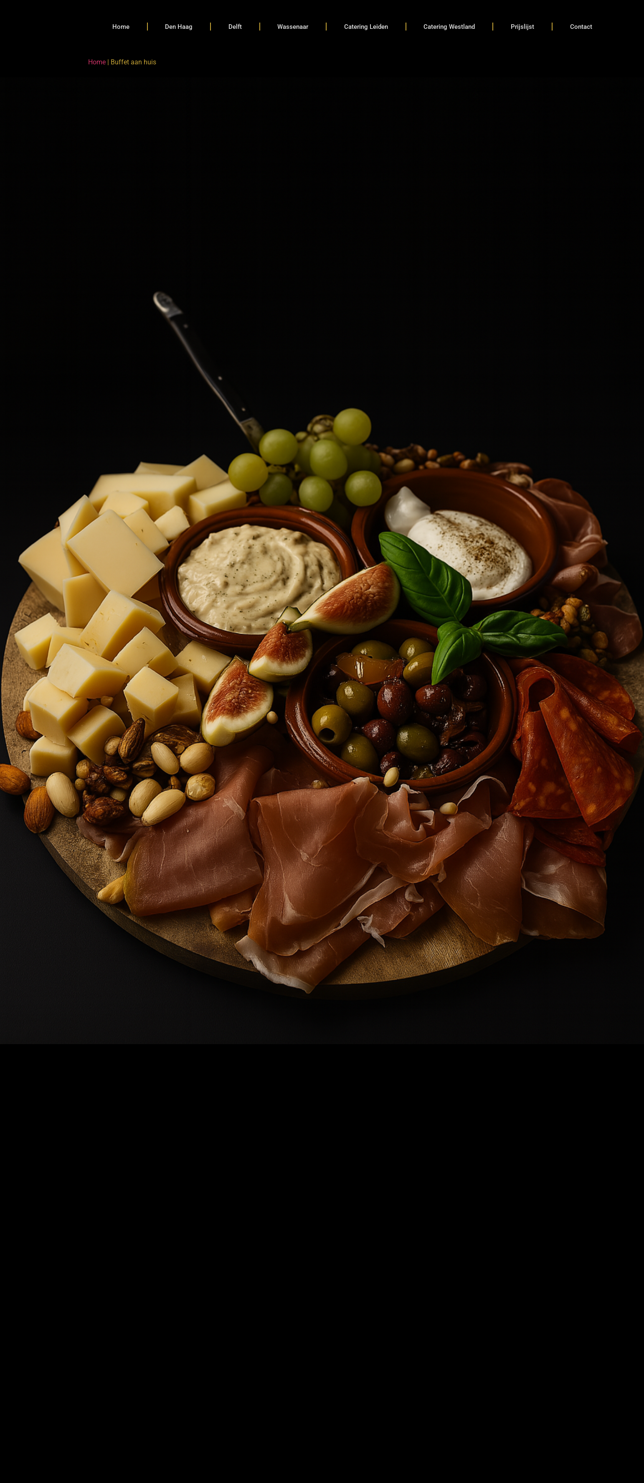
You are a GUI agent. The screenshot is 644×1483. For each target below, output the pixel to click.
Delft (235, 27)
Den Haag (179, 27)
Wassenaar (292, 27)
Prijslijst (522, 27)
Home (120, 27)
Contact (581, 27)
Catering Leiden (366, 27)
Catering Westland (449, 27)
